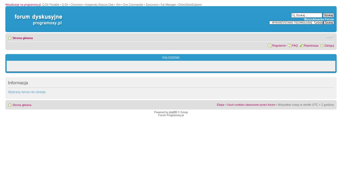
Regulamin (279, 45)
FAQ (295, 45)
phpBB (173, 112)
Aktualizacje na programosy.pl (23, 4)
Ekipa (220, 104)
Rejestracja (311, 45)
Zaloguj (329, 45)
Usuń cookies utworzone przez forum (251, 104)
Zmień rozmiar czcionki (330, 37)
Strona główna (23, 38)
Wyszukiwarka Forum (319, 19)
